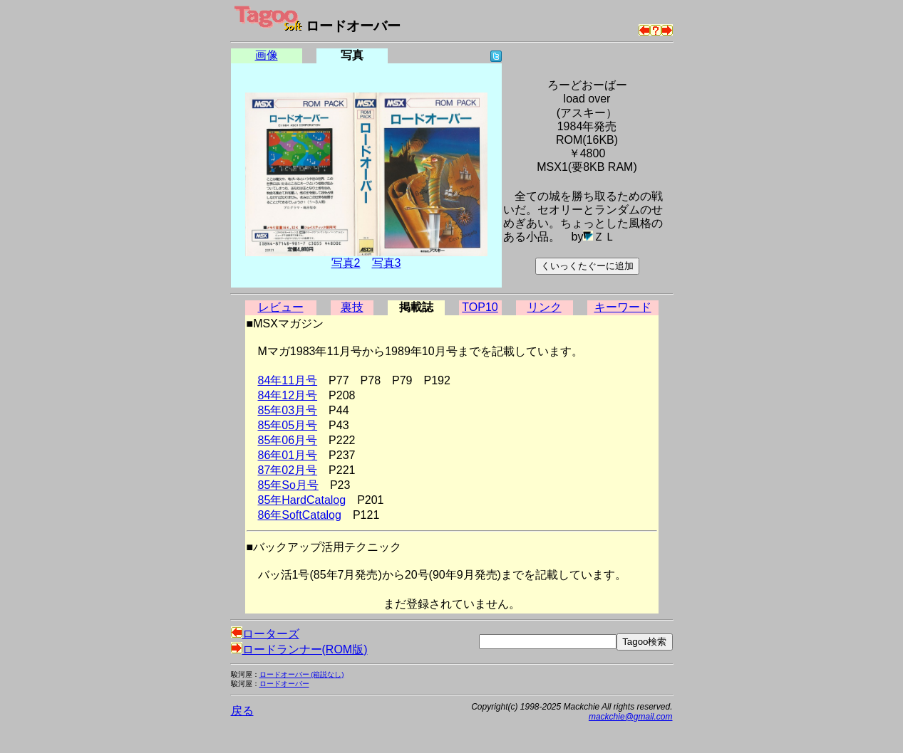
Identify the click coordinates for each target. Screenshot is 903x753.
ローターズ (265, 634)
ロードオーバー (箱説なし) (301, 674)
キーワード (622, 307)
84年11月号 (288, 380)
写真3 (386, 263)
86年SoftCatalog (299, 515)
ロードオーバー (284, 684)
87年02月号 (288, 470)
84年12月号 (288, 395)
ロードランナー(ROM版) (299, 649)
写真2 (346, 263)
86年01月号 (288, 455)
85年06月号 (288, 440)
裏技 (352, 307)
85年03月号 (288, 410)
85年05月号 (288, 425)
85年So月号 (288, 485)
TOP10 (479, 307)
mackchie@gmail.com (631, 717)
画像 (266, 55)
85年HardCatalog (302, 500)
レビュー (281, 307)
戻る (242, 711)
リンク (544, 307)
